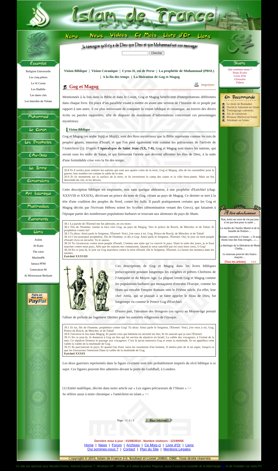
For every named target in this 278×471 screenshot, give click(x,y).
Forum (117, 445)
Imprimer (207, 85)
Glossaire (240, 79)
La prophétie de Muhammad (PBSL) (186, 71)
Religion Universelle (38, 71)
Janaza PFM (38, 263)
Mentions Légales (177, 449)
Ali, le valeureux (237, 113)
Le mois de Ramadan (239, 103)
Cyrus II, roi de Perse (138, 71)
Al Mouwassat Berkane (38, 275)
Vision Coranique (104, 71)
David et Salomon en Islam (243, 107)
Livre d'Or (240, 75)
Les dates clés (38, 95)
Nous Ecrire (240, 72)
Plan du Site (149, 449)
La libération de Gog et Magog (157, 77)
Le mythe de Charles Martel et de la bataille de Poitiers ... (240, 230)
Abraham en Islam (238, 120)
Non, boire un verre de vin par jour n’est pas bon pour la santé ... (240, 221)
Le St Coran (38, 83)
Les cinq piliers (38, 77)
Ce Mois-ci (152, 445)
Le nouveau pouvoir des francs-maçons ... (240, 256)
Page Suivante (158, 420)
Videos (240, 82)
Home (89, 445)
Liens (189, 445)
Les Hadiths (38, 89)
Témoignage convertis (240, 110)
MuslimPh (38, 257)
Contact (129, 449)
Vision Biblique (75, 71)
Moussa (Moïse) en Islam (242, 116)
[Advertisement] (240, 163)
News (102, 445)
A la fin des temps (116, 77)
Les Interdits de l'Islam (38, 101)
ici (223, 466)
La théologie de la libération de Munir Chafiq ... (239, 247)
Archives (133, 445)
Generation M (38, 269)
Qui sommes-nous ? (240, 69)
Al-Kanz (38, 245)
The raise (38, 251)
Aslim (38, 239)
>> (190, 388)
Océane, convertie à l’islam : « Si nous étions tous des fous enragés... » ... (240, 238)
